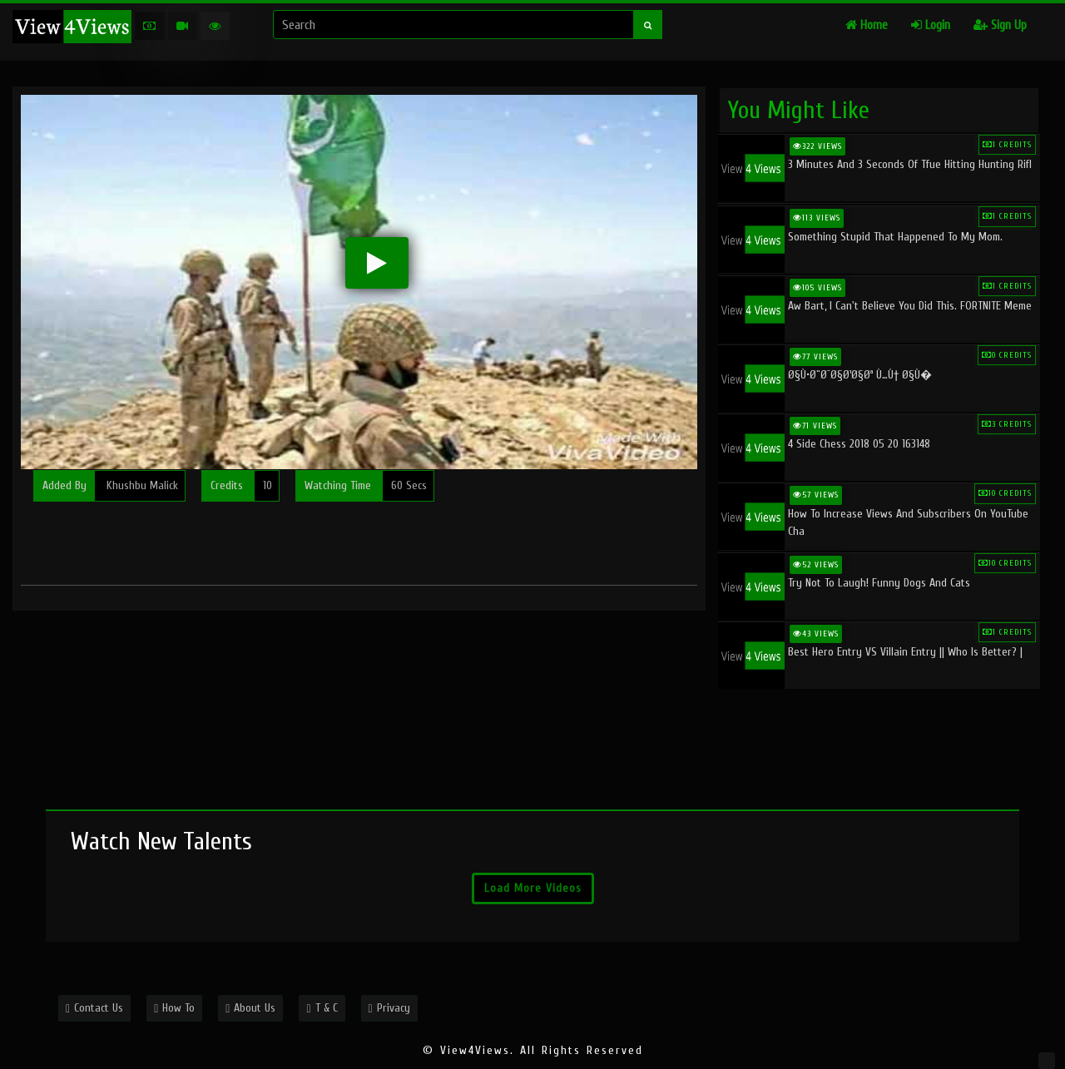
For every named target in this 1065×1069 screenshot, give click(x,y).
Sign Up (1000, 25)
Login (930, 25)
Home (866, 25)
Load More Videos (533, 888)
